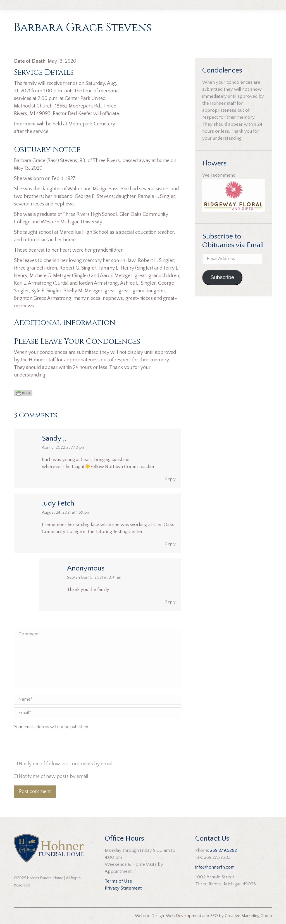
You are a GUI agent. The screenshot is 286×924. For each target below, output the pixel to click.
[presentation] (52, 746)
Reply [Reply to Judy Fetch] (170, 544)
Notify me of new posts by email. (54, 776)
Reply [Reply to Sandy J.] (170, 479)
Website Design (149, 915)
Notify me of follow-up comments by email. (66, 764)
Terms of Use (118, 881)
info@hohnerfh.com (215, 867)
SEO (214, 915)
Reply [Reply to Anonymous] (170, 602)
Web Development (183, 915)
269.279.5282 (223, 850)
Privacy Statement (123, 888)
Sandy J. (54, 438)
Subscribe (222, 277)
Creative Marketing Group (248, 915)
